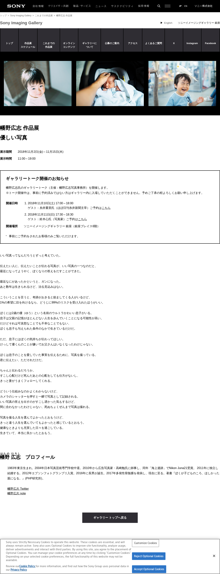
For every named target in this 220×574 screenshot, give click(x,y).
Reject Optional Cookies (148, 556)
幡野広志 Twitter (18, 488)
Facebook (210, 43)
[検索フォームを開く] (159, 6)
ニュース (101, 6)
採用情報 (143, 6)
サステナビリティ (122, 6)
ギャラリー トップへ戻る (110, 517)
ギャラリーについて (89, 45)
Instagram (192, 43)
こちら (106, 207)
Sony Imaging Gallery (20, 15)
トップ (3, 15)
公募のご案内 (112, 43)
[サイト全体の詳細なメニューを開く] (167, 6)
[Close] (214, 556)
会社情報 (38, 6)
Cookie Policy (27, 566)
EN (185, 6)
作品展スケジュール (28, 45)
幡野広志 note (16, 493)
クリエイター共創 (58, 6)
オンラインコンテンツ (69, 45)
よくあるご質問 (153, 43)
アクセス (133, 43)
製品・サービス (82, 6)
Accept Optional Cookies (149, 569)
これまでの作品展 (44, 15)
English (168, 22)
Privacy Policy (19, 569)
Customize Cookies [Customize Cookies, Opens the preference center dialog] (145, 543)
